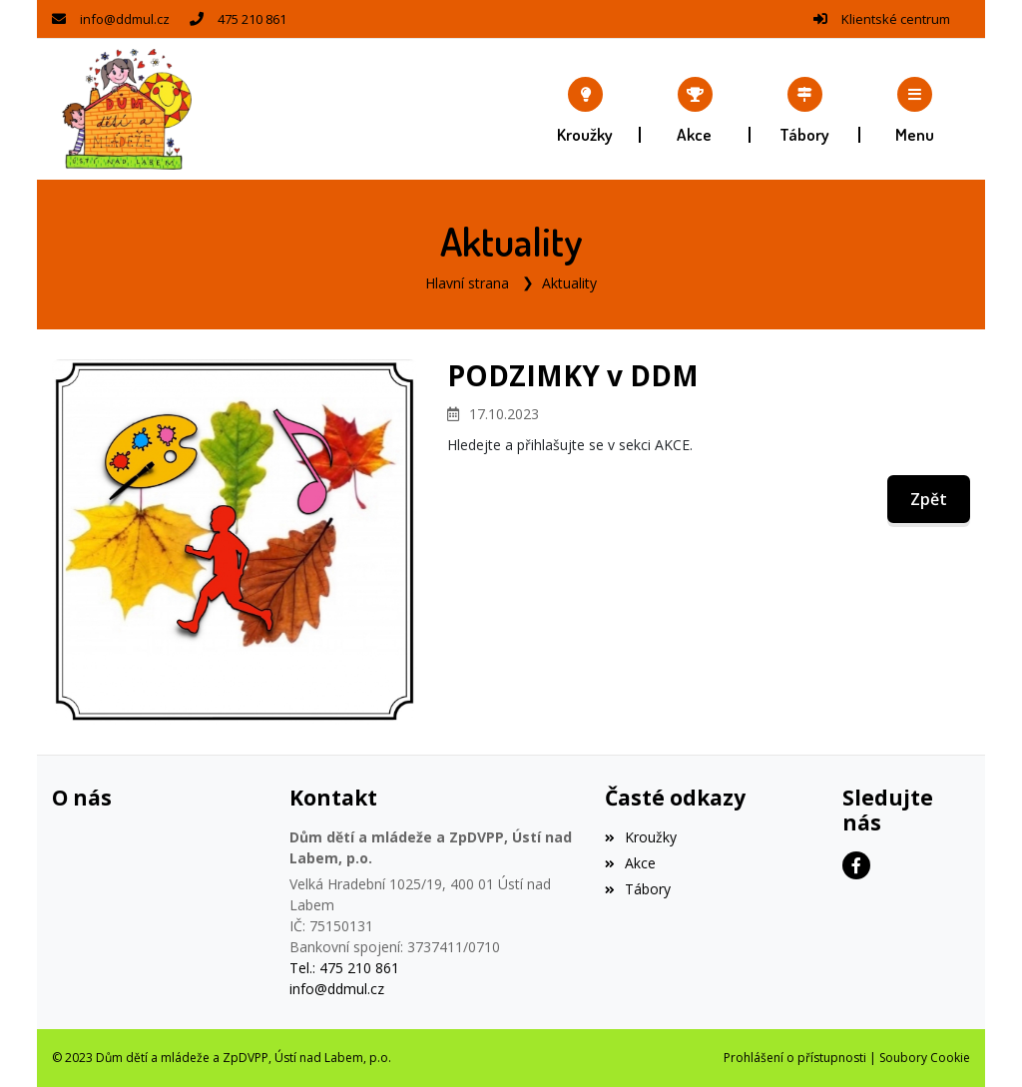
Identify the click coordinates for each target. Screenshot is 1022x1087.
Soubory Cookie (924, 1057)
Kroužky (641, 836)
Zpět (928, 499)
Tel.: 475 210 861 (344, 967)
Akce (630, 862)
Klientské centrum (895, 19)
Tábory (638, 888)
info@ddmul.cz (125, 19)
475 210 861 (252, 19)
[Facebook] (856, 865)
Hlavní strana (467, 282)
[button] (915, 110)
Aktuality (569, 282)
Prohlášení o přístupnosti (795, 1057)
